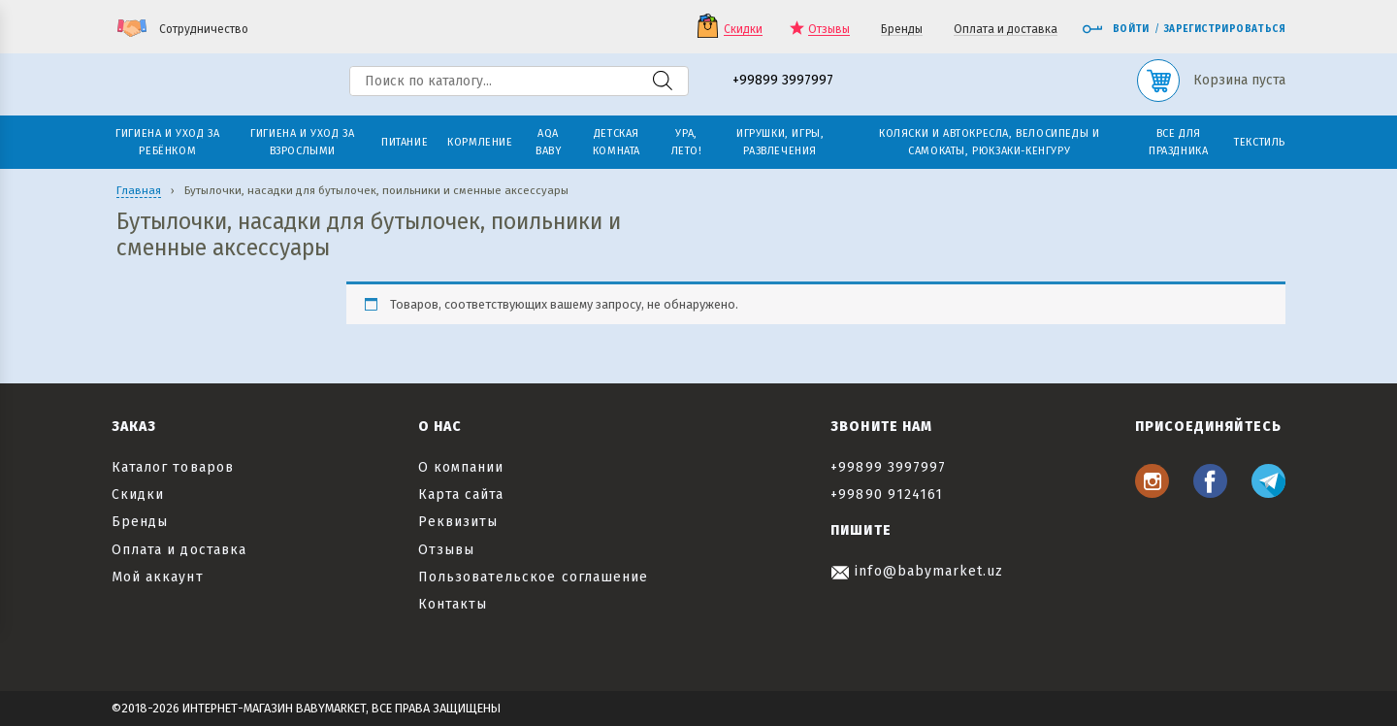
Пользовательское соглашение (533, 577)
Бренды (902, 29)
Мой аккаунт (158, 577)
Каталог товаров (173, 467)
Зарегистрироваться (1224, 29)
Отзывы (829, 29)
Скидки (743, 29)
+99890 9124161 (886, 494)
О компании (461, 467)
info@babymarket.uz (916, 571)
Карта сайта (461, 494)
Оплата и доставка (1005, 29)
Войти (1116, 29)
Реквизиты (458, 521)
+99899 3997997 (782, 81)
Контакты (452, 604)
